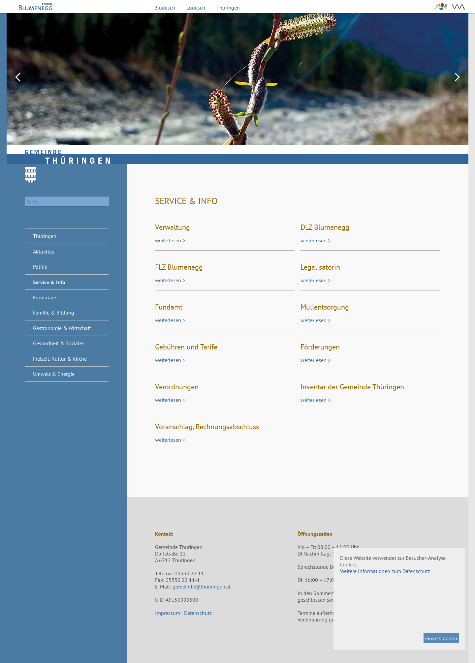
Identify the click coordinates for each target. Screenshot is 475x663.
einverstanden (441, 638)
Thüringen (228, 7)
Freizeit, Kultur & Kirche (60, 358)
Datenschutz (198, 613)
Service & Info (49, 282)
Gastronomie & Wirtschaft (62, 328)
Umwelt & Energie (54, 374)
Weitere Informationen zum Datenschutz (385, 571)
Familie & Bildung (53, 312)
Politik (40, 266)
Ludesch (195, 7)
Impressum (167, 613)
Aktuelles (43, 251)
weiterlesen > (170, 240)
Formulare (44, 297)
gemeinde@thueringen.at (202, 586)
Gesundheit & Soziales (58, 343)
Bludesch (164, 7)
